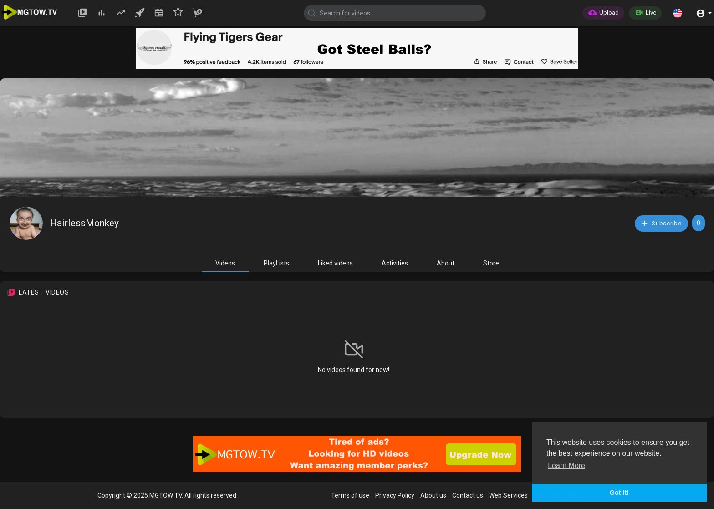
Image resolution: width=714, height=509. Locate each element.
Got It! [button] (619, 492)
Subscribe (661, 223)
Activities (395, 263)
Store (491, 263)
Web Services (508, 495)
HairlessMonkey (84, 223)
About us (433, 495)
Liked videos (335, 263)
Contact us (467, 495)
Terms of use (350, 495)
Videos (225, 263)
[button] (677, 12)
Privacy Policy (394, 495)
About (445, 263)
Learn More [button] (566, 465)
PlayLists (276, 263)
